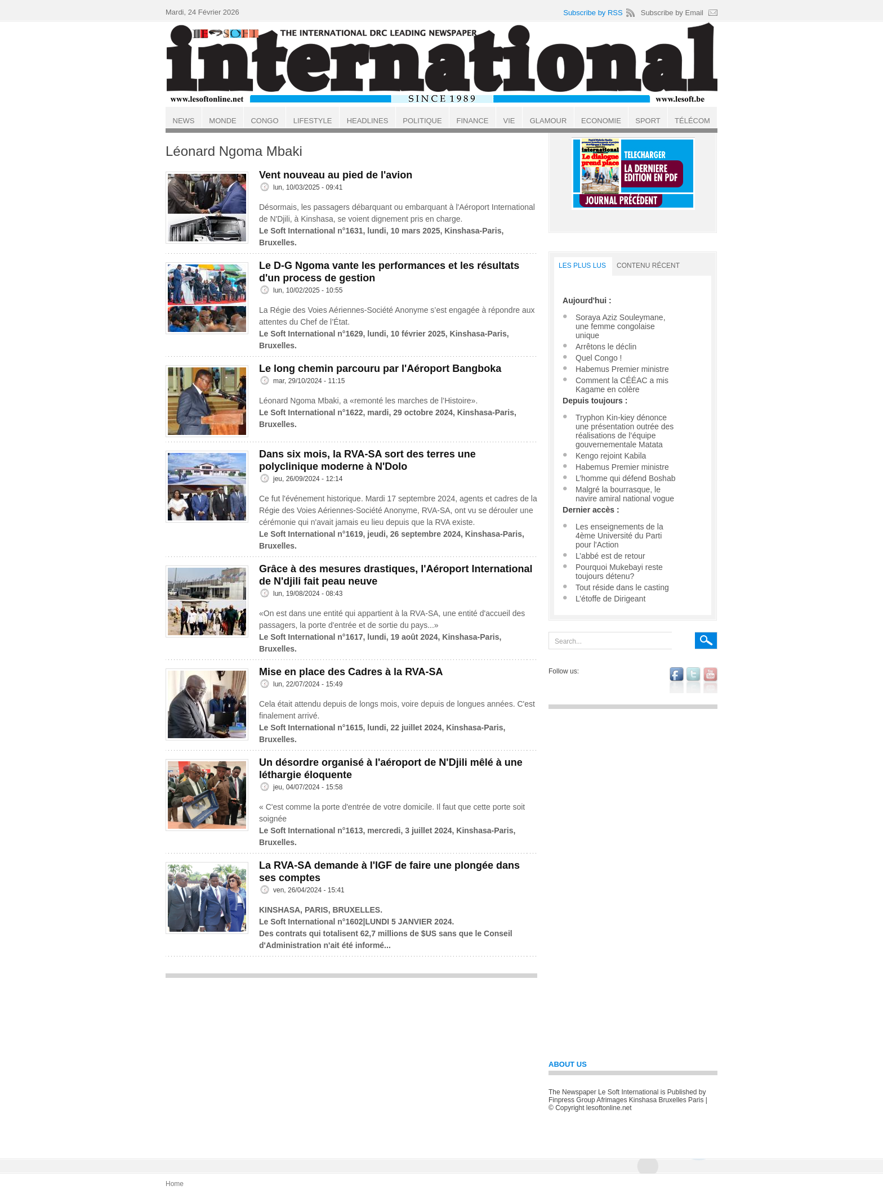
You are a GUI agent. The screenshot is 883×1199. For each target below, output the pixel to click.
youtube (710, 680)
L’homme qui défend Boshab (625, 478)
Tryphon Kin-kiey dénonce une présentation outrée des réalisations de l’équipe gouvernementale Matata (625, 431)
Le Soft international (443, 63)
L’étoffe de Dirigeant (610, 598)
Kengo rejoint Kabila (611, 455)
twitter (693, 680)
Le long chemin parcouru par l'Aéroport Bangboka (380, 368)
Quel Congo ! (599, 357)
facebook (677, 680)
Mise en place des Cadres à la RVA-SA (351, 671)
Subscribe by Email (672, 12)
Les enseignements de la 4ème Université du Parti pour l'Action (619, 535)
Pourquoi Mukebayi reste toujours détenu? (619, 572)
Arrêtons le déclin (606, 346)
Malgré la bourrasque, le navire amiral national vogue (625, 494)
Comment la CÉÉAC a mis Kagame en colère (622, 385)
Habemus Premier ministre (622, 369)
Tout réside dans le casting (622, 587)
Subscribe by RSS (593, 12)
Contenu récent (648, 266)
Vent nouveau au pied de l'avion (335, 175)
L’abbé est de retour (610, 555)
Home (175, 1184)
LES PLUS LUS (582, 266)
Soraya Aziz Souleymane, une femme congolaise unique (621, 326)
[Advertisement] (351, 1063)
